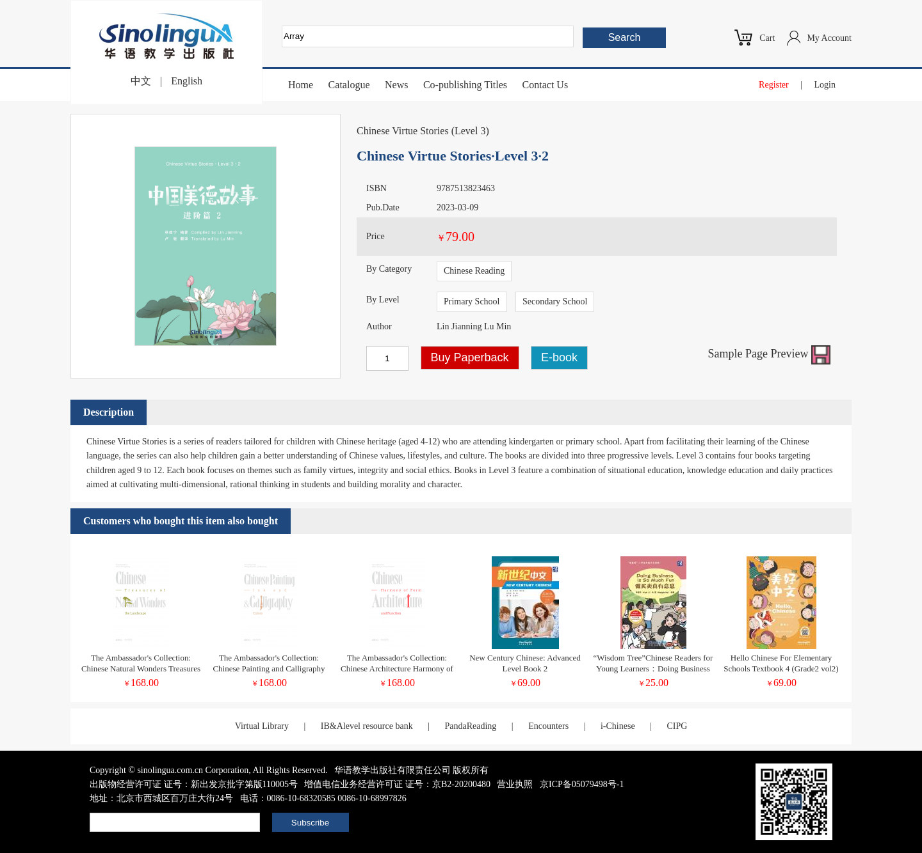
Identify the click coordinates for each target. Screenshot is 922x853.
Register (774, 85)
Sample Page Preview (769, 353)
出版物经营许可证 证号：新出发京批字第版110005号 (194, 784)
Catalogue (349, 84)
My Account (829, 38)
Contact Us (545, 84)
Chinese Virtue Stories (403, 130)
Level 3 (470, 130)
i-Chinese (618, 726)
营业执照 (515, 784)
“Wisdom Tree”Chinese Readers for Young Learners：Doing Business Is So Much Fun (653, 668)
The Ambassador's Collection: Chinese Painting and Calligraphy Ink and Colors (269, 668)
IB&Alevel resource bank (367, 726)
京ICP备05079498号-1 (582, 784)
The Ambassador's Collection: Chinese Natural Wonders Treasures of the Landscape (140, 668)
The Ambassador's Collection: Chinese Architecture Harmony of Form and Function (397, 668)
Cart (767, 38)
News (396, 84)
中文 (141, 80)
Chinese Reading (474, 271)
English (186, 80)
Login (825, 85)
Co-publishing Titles (465, 84)
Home (300, 84)
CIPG (677, 726)
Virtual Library (262, 726)
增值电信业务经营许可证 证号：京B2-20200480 (397, 784)
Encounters (548, 726)
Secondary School (554, 301)
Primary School (472, 301)
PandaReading (470, 726)
